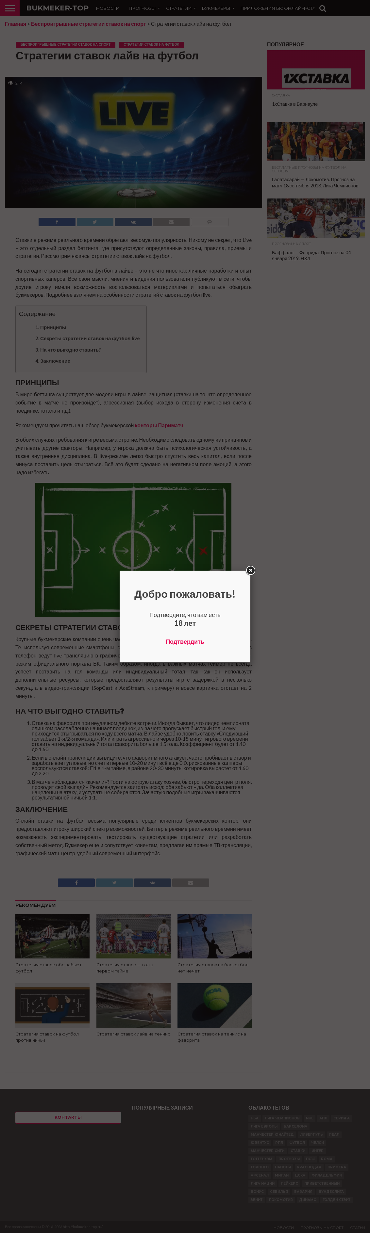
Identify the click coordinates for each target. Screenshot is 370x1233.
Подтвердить (185, 641)
